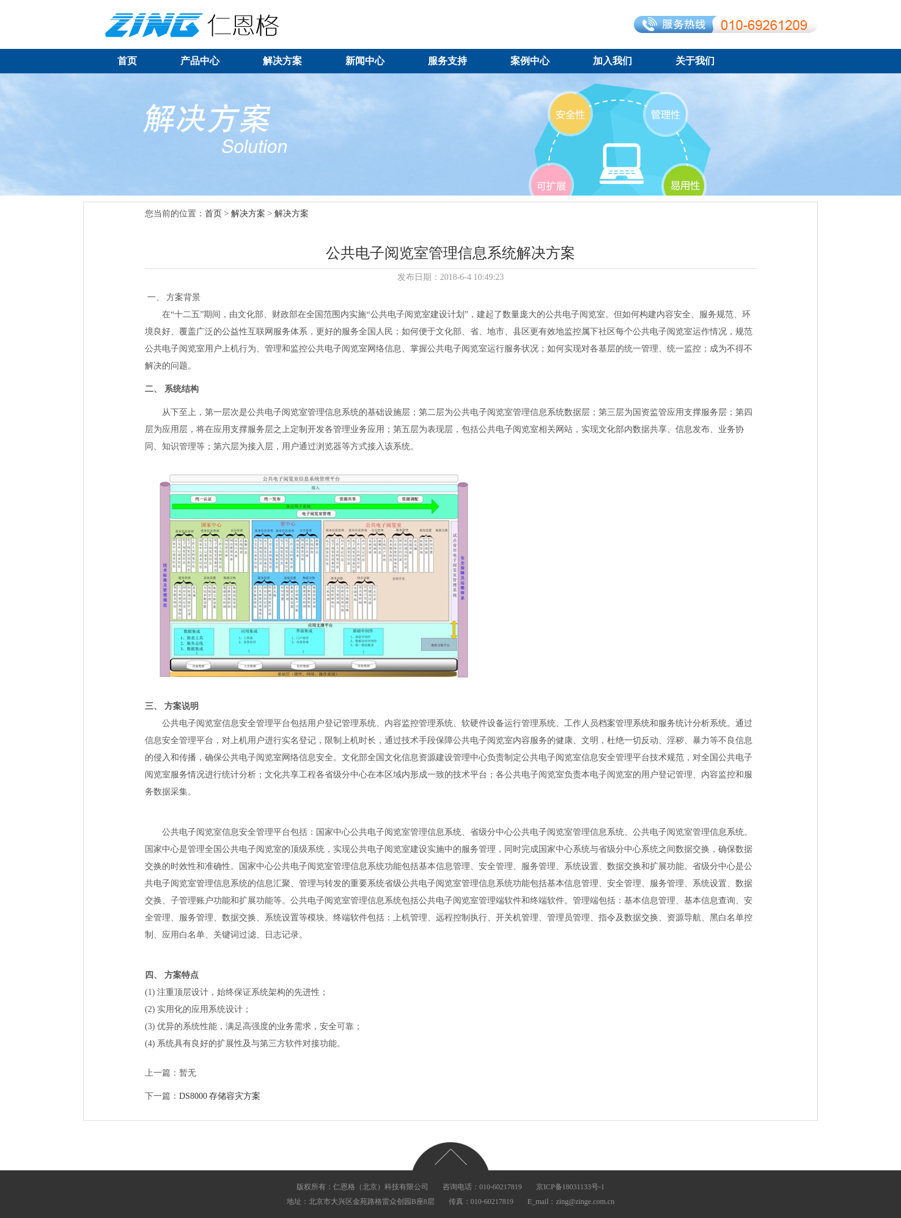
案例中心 (530, 61)
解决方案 (282, 61)
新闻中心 (364, 61)
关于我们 (695, 61)
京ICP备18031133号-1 (570, 1187)
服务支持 (447, 61)
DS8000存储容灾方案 (219, 1096)
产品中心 (199, 61)
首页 (127, 61)
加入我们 (612, 61)
